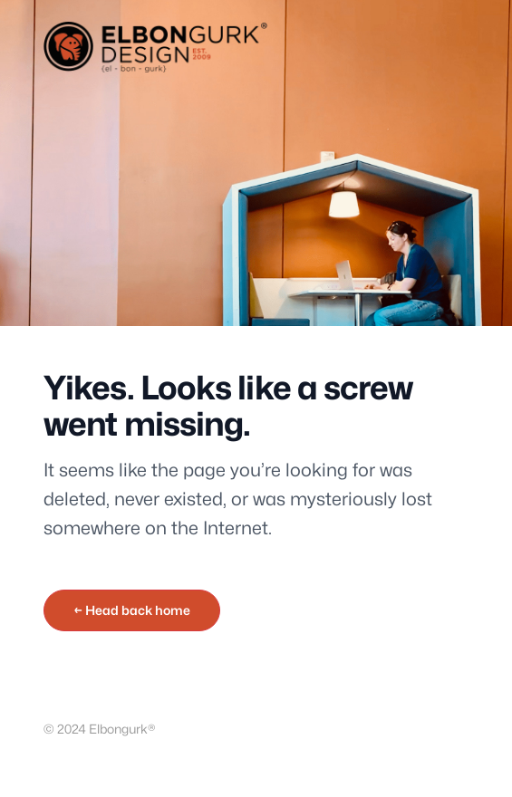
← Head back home (131, 610)
